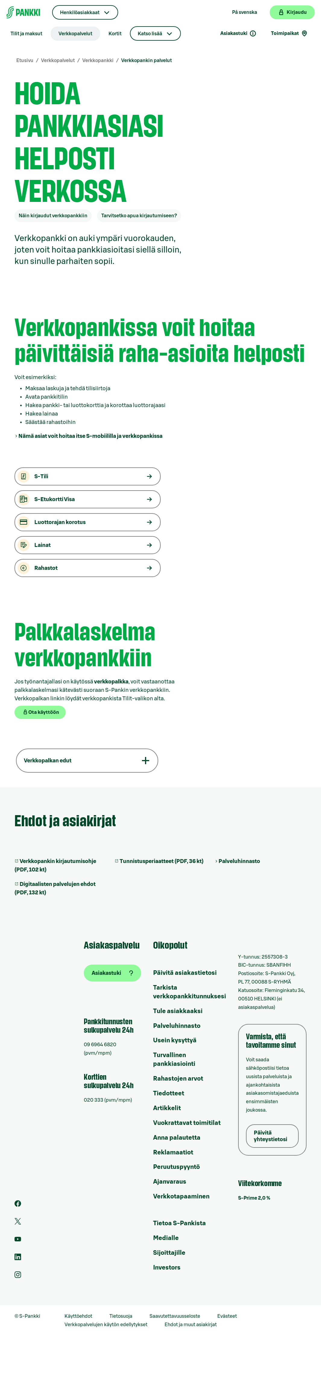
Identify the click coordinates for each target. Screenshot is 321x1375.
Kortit (115, 33)
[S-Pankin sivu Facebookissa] (17, 1205)
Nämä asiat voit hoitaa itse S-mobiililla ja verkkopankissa (90, 436)
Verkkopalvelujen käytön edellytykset (106, 1324)
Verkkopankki (98, 60)
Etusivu (24, 60)
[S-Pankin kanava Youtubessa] (17, 1240)
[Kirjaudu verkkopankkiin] (292, 12)
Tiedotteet (168, 1094)
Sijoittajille (169, 1253)
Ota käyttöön (40, 712)
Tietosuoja (120, 1316)
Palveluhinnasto (239, 861)
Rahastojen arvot (178, 1079)
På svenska (244, 12)
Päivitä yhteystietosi (270, 1136)
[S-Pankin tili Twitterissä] (17, 1223)
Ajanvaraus (169, 1182)
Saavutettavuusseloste (174, 1316)
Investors (167, 1268)
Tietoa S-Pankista (179, 1223)
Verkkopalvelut (75, 33)
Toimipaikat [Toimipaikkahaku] (289, 33)
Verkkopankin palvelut (146, 60)
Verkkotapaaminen (181, 1197)
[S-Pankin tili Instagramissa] (17, 1276)
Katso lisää (150, 33)
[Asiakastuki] (112, 973)
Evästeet (227, 1316)
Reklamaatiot (173, 1153)
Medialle (166, 1238)
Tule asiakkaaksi (178, 1011)
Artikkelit (167, 1108)
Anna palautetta (176, 1138)
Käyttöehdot (78, 1316)
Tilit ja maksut (26, 33)
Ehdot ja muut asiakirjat (191, 1324)
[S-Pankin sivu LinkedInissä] (17, 1258)
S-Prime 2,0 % (254, 1198)
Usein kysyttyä (175, 1041)
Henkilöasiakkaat (79, 12)
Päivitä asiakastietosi (185, 973)
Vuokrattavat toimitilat (187, 1123)
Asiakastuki (238, 33)
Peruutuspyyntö (176, 1167)
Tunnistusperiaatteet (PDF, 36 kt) (161, 861)
